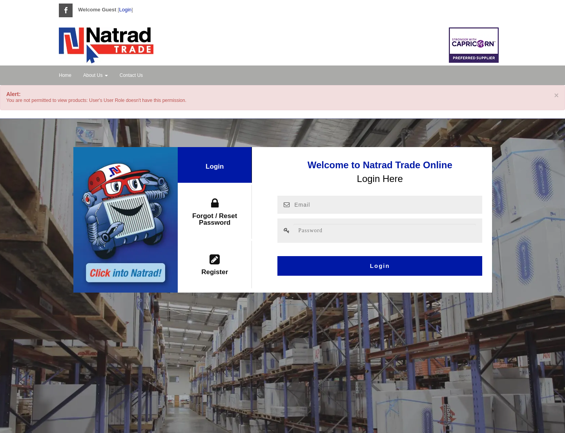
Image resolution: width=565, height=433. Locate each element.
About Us (95, 75)
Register (215, 265)
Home (65, 75)
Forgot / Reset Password (215, 212)
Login (125, 10)
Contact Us (131, 75)
